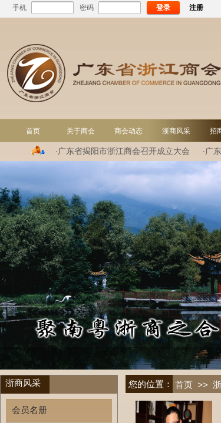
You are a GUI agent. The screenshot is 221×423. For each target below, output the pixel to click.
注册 (196, 8)
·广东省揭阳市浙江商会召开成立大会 (122, 151)
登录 (163, 8)
